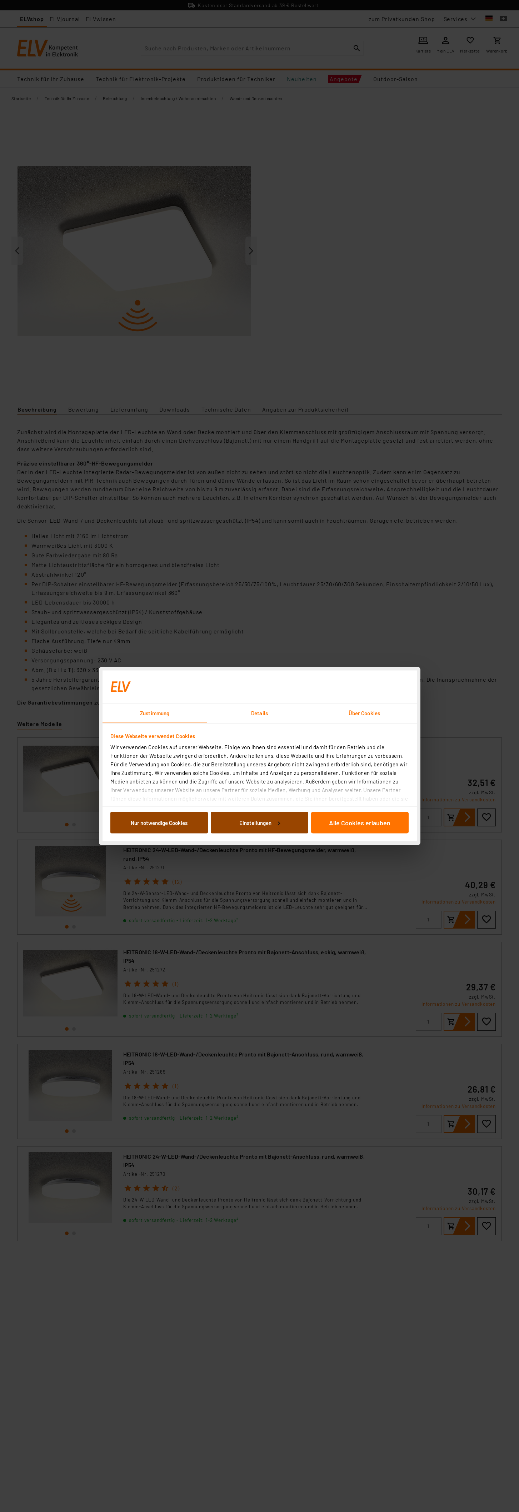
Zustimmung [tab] (154, 713)
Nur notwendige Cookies (159, 822)
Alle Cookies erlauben (359, 822)
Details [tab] (259, 713)
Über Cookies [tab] (364, 713)
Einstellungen (259, 822)
